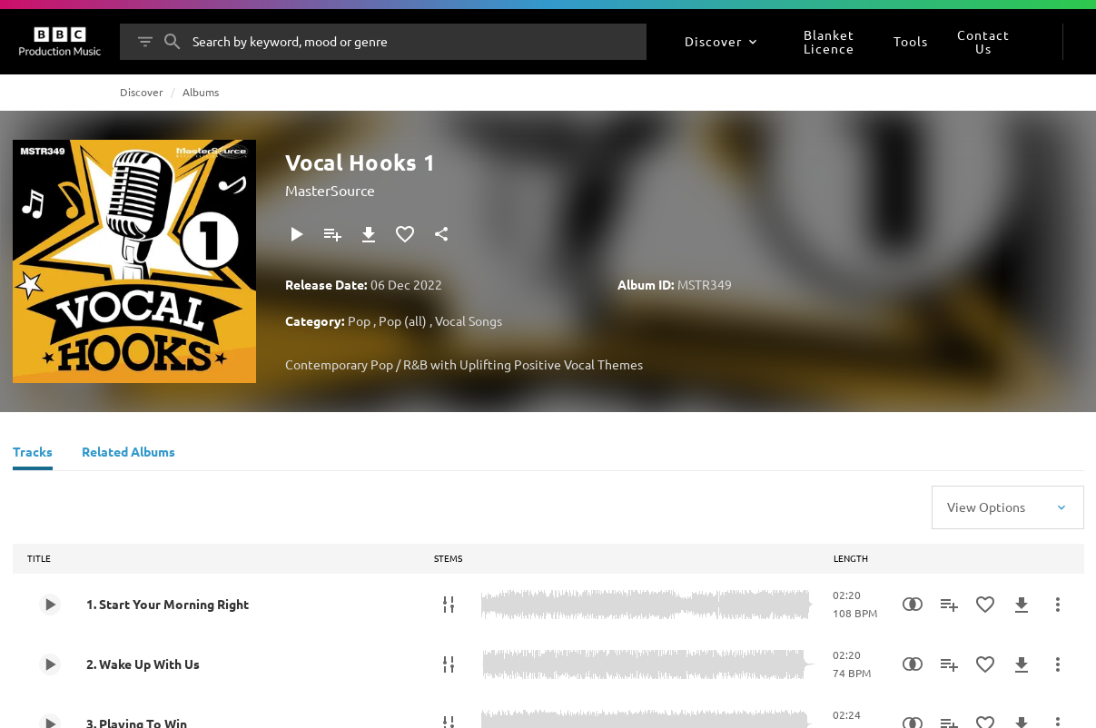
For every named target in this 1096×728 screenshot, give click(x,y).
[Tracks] (33, 454)
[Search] (172, 42)
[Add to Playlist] (332, 234)
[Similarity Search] (912, 604)
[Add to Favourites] (405, 234)
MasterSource (330, 190)
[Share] (441, 234)
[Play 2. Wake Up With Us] (50, 664)
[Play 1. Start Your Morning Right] (50, 604)
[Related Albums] (128, 454)
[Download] (369, 234)
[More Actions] (1058, 604)
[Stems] (448, 604)
